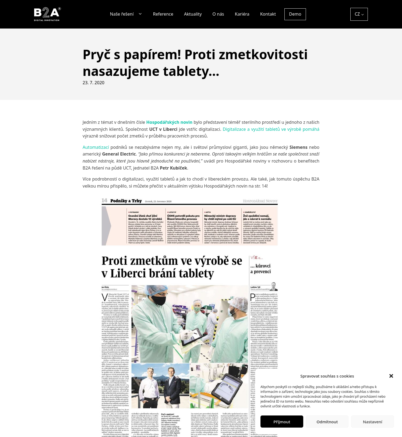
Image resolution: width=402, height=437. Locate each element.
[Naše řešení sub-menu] (141, 14)
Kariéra (242, 14)
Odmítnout (327, 421)
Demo (295, 14)
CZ (357, 14)
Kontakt (268, 14)
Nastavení (372, 421)
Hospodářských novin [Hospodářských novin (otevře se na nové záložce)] (169, 122)
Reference (163, 14)
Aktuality (193, 14)
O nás (218, 14)
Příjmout (281, 421)
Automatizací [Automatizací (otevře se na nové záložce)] (96, 147)
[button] (391, 376)
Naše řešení (122, 14)
